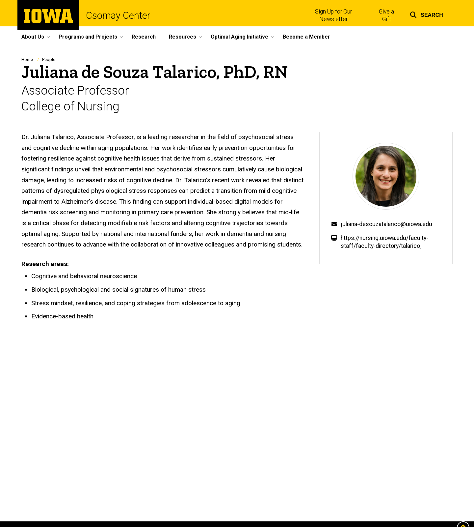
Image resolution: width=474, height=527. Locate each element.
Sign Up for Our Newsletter (333, 15)
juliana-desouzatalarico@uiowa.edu (386, 224)
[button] (426, 14)
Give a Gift (386, 15)
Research (144, 37)
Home (27, 59)
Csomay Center (118, 15)
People (48, 59)
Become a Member (306, 37)
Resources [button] (182, 37)
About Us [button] (32, 37)
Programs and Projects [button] (88, 37)
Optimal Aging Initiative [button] (239, 37)
